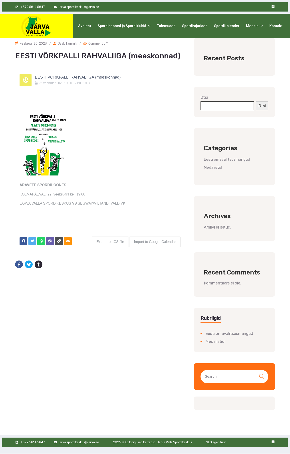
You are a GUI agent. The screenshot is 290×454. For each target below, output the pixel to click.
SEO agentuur (216, 442)
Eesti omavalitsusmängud (227, 159)
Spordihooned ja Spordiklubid (124, 26)
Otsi (204, 97)
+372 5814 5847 (33, 442)
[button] (124, 26)
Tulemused (166, 26)
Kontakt (275, 26)
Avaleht (84, 26)
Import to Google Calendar (155, 240)
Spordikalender (226, 26)
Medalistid (213, 167)
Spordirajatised (194, 26)
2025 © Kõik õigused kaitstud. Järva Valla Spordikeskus (152, 442)
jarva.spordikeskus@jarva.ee (79, 442)
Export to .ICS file (109, 240)
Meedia (254, 26)
